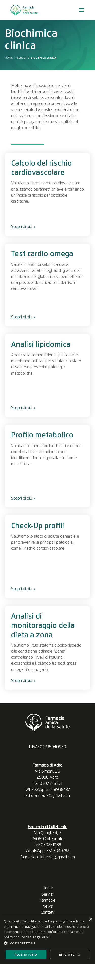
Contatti (47, 912)
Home (47, 888)
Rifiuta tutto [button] (69, 954)
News (47, 906)
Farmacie (47, 900)
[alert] (47, 939)
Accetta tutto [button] (26, 954)
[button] (47, 943)
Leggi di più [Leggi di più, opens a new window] (42, 937)
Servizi (47, 894)
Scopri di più (23, 227)
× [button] (90, 919)
